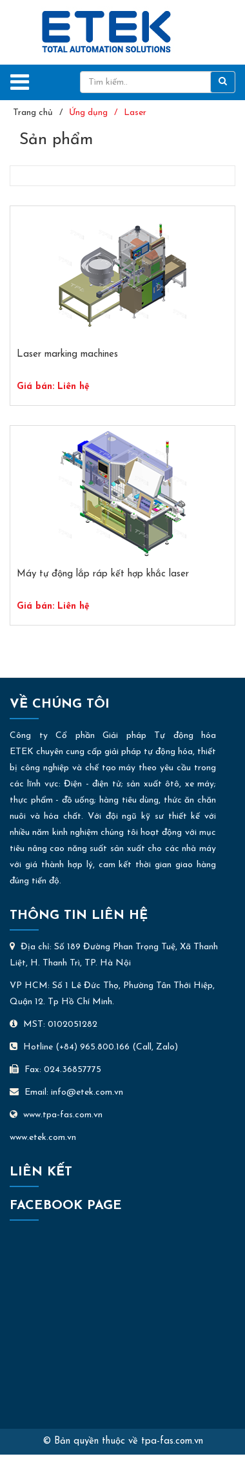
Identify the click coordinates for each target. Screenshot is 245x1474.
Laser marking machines (67, 354)
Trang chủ (33, 113)
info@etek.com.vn (87, 1092)
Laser (135, 113)
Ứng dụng (88, 113)
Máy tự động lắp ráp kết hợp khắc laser (103, 574)
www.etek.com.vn (43, 1137)
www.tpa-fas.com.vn (56, 1115)
